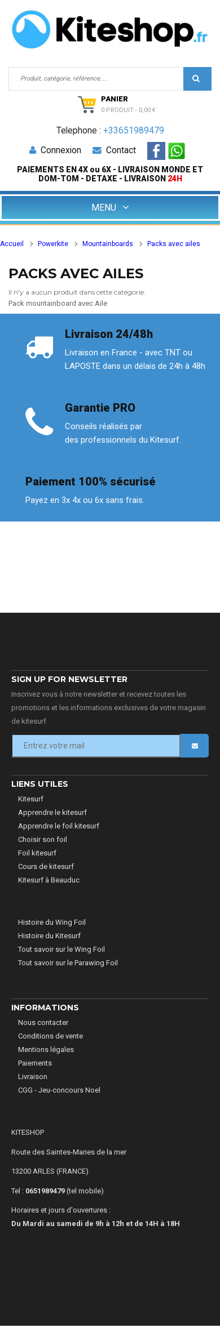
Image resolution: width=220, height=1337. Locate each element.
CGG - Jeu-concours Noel (59, 1090)
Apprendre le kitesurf (52, 812)
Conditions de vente (50, 1036)
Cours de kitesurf (46, 866)
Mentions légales (46, 1049)
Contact (114, 150)
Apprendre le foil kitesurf (58, 826)
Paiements (35, 1063)
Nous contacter (43, 1022)
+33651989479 (133, 131)
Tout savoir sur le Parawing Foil (68, 963)
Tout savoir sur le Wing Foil (61, 949)
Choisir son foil (42, 839)
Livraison (32, 1076)
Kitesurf (30, 799)
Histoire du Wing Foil (52, 922)
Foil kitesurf (37, 853)
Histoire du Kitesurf (49, 936)
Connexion (55, 150)
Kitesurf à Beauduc (49, 880)
